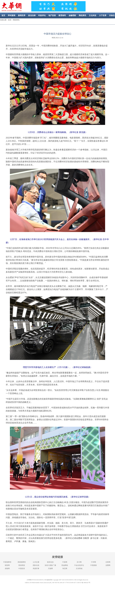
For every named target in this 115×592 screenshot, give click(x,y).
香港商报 (21, 565)
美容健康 (54, 21)
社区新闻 (64, 21)
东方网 (79, 562)
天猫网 (50, 568)
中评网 (93, 562)
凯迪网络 (65, 565)
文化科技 (92, 15)
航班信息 (50, 562)
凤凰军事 (36, 568)
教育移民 (62, 15)
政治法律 (32, 15)
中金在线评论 (79, 565)
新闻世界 (21, 15)
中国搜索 (93, 565)
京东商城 (79, 568)
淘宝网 (64, 568)
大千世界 (102, 15)
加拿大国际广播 (50, 565)
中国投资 (21, 568)
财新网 (7, 565)
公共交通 (36, 562)
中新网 (64, 562)
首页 (3, 15)
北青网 (107, 562)
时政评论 (42, 15)
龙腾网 (107, 565)
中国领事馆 (7, 562)
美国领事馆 (22, 562)
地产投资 (52, 15)
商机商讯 (82, 15)
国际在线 (36, 565)
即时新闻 (11, 15)
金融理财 (72, 15)
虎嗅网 (7, 568)
